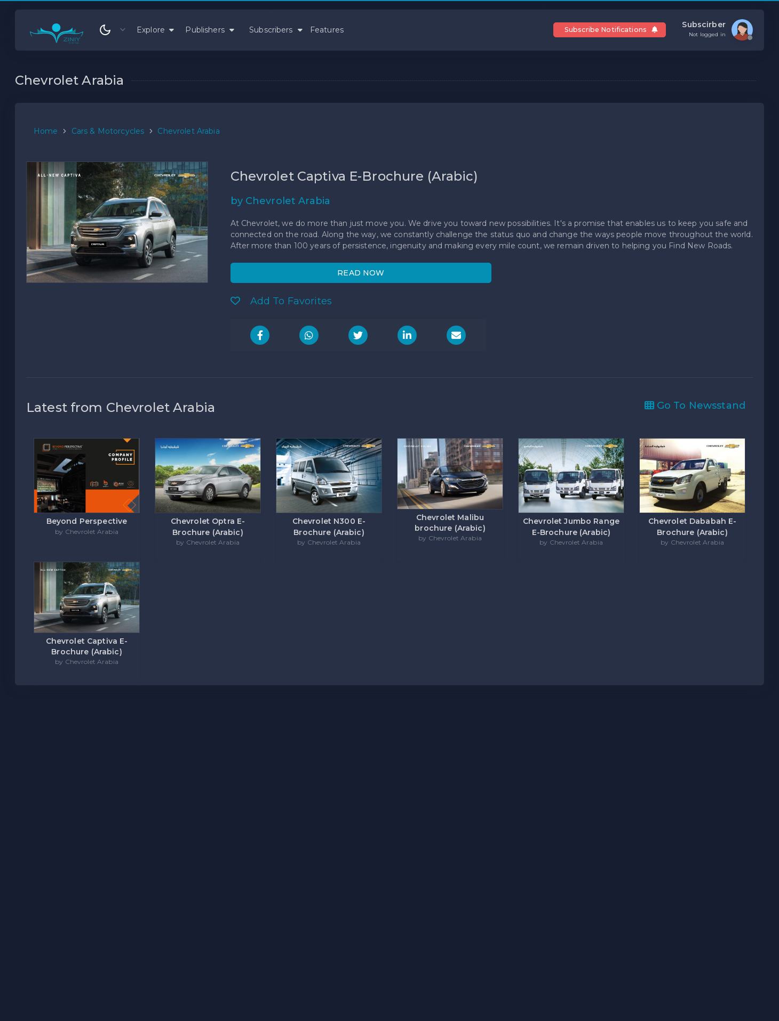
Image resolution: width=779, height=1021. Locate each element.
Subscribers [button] (276, 30)
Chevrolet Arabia (188, 131)
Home (46, 131)
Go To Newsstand (695, 405)
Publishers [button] (209, 30)
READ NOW (360, 273)
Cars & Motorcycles (108, 131)
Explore (155, 30)
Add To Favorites (281, 301)
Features (327, 30)
